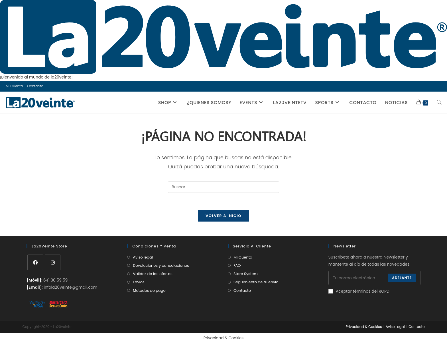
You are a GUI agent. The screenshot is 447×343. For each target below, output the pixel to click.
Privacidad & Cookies (364, 326)
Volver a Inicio (223, 215)
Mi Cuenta (14, 86)
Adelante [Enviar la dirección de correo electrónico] (402, 277)
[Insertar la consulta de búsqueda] (223, 187)
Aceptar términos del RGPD (358, 291)
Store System (245, 273)
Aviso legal (143, 257)
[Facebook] (35, 262)
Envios (139, 282)
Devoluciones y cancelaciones (161, 265)
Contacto (35, 86)
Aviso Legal (395, 326)
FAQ (237, 265)
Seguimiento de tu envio (256, 282)
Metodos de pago (149, 290)
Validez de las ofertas (152, 273)
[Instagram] (52, 262)
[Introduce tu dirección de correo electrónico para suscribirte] (374, 278)
